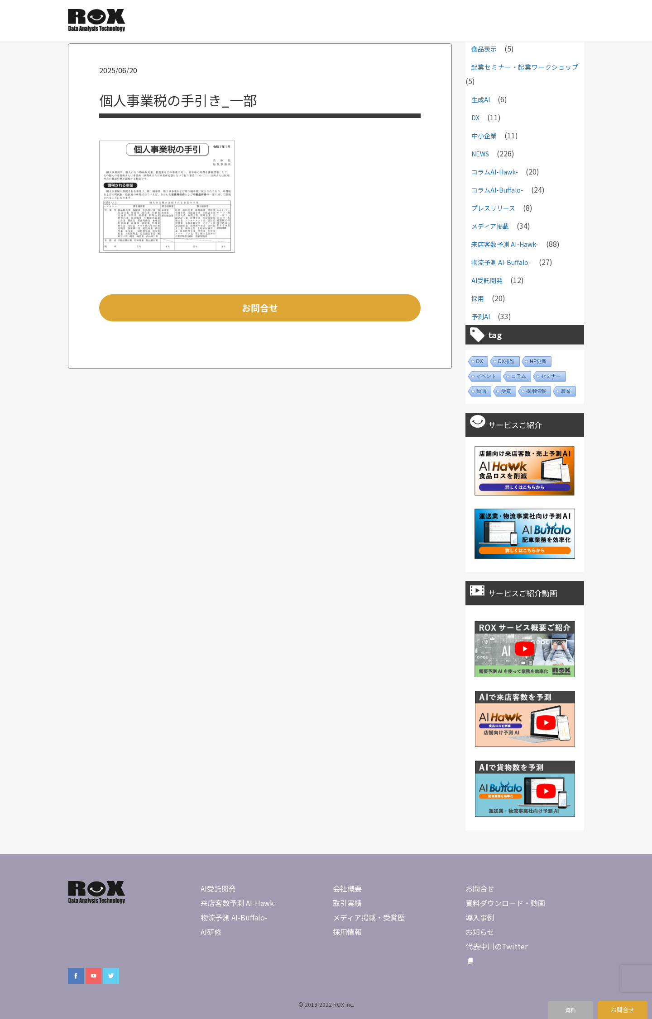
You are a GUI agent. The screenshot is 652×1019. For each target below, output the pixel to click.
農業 (566, 391)
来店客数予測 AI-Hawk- (504, 244)
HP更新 (538, 361)
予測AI (480, 316)
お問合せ (260, 307)
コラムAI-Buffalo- (497, 189)
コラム (518, 376)
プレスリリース (493, 207)
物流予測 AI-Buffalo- (501, 262)
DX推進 (506, 361)
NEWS (480, 153)
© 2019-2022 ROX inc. (326, 1004)
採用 (477, 298)
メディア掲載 (490, 226)
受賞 (506, 391)
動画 (481, 391)
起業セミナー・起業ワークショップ (524, 66)
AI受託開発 (487, 280)
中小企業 (484, 135)
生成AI (480, 99)
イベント (486, 376)
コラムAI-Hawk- (494, 171)
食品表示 (484, 48)
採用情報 (536, 391)
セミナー (551, 376)
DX (475, 117)
